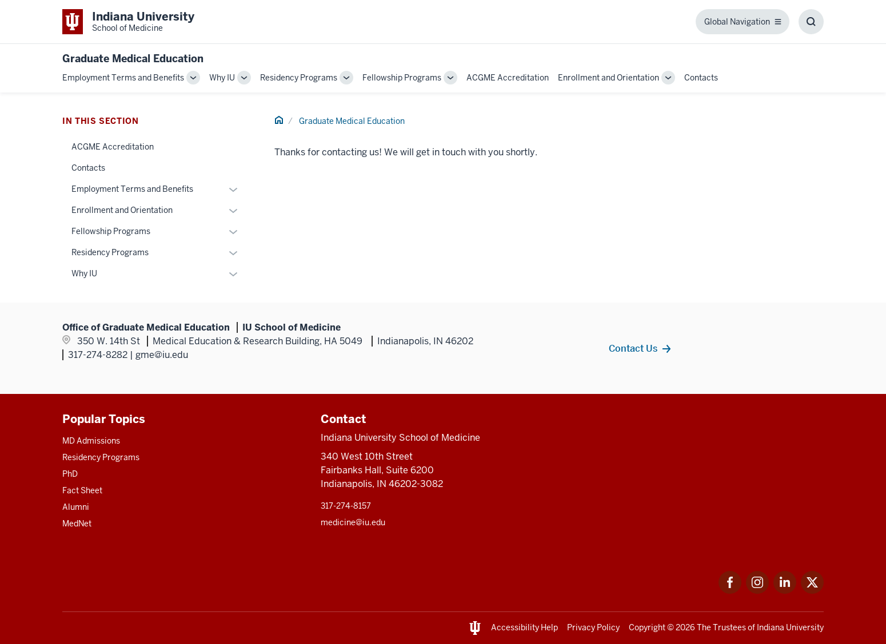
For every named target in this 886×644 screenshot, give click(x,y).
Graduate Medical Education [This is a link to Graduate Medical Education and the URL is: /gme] (352, 121)
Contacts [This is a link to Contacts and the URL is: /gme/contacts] (701, 78)
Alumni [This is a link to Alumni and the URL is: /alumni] (75, 507)
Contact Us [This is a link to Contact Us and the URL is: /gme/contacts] (633, 348)
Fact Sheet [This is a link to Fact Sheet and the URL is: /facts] (82, 490)
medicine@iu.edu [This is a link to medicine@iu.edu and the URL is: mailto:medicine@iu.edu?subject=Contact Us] (353, 522)
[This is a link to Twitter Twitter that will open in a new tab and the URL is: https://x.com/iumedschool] (812, 591)
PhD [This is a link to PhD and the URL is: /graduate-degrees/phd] (70, 474)
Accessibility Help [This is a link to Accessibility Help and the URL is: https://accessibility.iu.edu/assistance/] (524, 627)
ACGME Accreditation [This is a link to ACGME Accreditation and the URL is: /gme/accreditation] (507, 78)
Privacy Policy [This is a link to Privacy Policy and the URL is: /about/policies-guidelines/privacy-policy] (593, 627)
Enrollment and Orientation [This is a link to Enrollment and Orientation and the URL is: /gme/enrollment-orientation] (608, 78)
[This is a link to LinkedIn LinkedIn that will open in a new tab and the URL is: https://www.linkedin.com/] (784, 591)
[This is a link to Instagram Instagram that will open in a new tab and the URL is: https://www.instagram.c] (757, 591)
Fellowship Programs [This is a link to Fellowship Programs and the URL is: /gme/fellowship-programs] (401, 78)
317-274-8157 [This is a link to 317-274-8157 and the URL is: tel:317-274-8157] (346, 506)
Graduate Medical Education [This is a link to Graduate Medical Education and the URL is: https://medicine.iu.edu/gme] (132, 58)
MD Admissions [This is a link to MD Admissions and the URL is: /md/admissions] (91, 441)
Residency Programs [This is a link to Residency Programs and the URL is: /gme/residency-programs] (298, 78)
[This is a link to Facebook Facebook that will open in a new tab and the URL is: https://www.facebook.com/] (730, 591)
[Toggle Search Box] (811, 21)
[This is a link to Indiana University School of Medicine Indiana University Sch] (128, 21)
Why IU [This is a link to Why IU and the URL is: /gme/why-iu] (222, 78)
